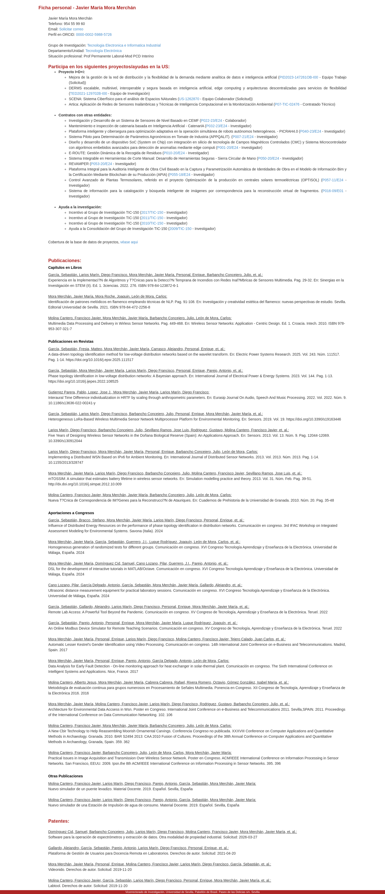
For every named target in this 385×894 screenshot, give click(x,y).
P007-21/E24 (243, 137)
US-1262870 (189, 99)
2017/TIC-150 (152, 212)
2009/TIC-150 (180, 229)
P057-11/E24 (332, 180)
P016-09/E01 (333, 191)
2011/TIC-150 (152, 218)
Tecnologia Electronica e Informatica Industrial (124, 45)
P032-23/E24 (216, 126)
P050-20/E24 (268, 158)
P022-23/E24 (211, 120)
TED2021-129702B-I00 (88, 93)
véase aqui (129, 242)
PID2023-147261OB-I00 (298, 77)
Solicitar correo (71, 29)
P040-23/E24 (310, 131)
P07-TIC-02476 (287, 104)
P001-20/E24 (227, 147)
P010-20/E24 (174, 153)
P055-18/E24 (179, 175)
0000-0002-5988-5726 (94, 34)
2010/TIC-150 (152, 223)
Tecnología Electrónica (103, 51)
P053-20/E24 (101, 164)
